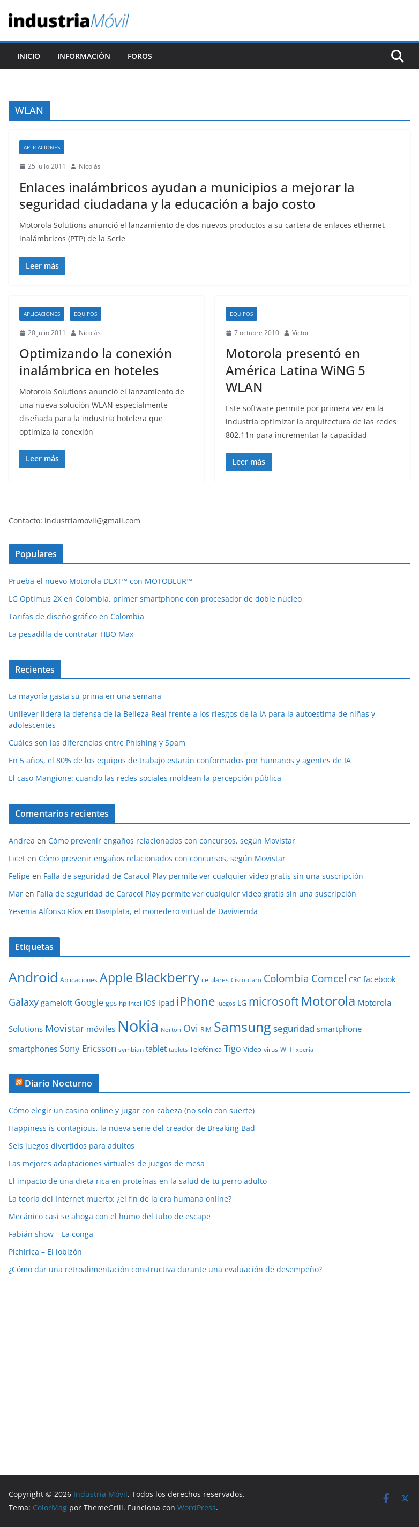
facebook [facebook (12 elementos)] (379, 979)
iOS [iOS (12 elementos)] (150, 1003)
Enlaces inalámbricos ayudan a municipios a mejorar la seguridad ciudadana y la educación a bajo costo (187, 195)
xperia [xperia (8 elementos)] (304, 1049)
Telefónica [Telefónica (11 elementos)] (206, 1049)
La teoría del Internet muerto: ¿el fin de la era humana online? (120, 1199)
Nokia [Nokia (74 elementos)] (138, 1026)
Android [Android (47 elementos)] (33, 977)
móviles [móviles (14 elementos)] (100, 1028)
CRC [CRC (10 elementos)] (355, 979)
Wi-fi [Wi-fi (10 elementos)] (287, 1049)
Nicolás (90, 166)
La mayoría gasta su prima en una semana (85, 696)
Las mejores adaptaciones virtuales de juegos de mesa (107, 1163)
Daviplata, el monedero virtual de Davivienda (177, 911)
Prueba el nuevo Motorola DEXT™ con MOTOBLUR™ (100, 581)
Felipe (19, 876)
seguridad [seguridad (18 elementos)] (294, 1028)
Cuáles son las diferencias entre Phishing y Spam (97, 743)
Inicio (28, 56)
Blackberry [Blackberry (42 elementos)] (167, 977)
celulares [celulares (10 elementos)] (215, 979)
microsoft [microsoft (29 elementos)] (273, 1001)
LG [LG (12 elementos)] (241, 1003)
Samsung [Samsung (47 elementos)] (242, 1026)
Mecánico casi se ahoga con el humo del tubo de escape (110, 1216)
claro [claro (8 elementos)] (254, 980)
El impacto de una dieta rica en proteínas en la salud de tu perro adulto (138, 1181)
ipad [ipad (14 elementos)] (166, 1002)
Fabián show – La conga (51, 1234)
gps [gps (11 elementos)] (111, 1003)
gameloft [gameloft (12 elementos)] (56, 1003)
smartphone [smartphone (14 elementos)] (339, 1028)
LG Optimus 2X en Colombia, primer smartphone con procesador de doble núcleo (155, 599)
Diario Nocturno (58, 1083)
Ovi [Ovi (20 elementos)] (190, 1028)
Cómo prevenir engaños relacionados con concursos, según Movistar (171, 840)
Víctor (300, 332)
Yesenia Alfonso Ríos (46, 911)
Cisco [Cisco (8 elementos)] (238, 980)
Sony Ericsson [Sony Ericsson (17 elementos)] (87, 1048)
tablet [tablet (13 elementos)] (156, 1048)
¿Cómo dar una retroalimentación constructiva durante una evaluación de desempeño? (165, 1269)
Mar (16, 893)
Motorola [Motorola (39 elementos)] (328, 1000)
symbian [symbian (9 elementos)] (131, 1049)
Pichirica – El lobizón (45, 1252)
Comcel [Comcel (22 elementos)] (329, 978)
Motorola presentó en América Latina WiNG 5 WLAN (295, 369)
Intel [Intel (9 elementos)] (135, 1003)
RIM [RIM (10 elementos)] (206, 1029)
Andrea (22, 840)
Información (83, 56)
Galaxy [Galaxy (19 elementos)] (24, 1002)
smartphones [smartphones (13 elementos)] (33, 1048)
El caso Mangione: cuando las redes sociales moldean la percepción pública (145, 778)
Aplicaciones (42, 147)
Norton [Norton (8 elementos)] (171, 1030)
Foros (140, 56)
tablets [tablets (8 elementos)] (178, 1049)
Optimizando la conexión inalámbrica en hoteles (95, 361)
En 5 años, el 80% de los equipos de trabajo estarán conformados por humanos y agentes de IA (180, 760)
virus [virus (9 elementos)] (271, 1049)
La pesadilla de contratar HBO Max (71, 634)
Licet (17, 858)
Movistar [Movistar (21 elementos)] (64, 1028)
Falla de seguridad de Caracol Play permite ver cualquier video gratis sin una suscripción (203, 876)
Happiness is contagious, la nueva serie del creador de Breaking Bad (132, 1128)
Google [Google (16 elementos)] (88, 1002)
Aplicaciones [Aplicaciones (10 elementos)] (79, 979)
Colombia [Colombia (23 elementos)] (286, 978)
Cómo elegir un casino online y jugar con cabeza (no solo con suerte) (132, 1110)
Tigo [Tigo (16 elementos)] (232, 1048)
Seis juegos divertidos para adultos (71, 1146)
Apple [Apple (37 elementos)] (116, 977)
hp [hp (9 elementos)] (122, 1003)
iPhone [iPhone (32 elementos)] (195, 1001)
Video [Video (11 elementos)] (252, 1049)
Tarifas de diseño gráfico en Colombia (76, 616)
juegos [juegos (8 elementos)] (226, 1003)
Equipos (85, 313)
